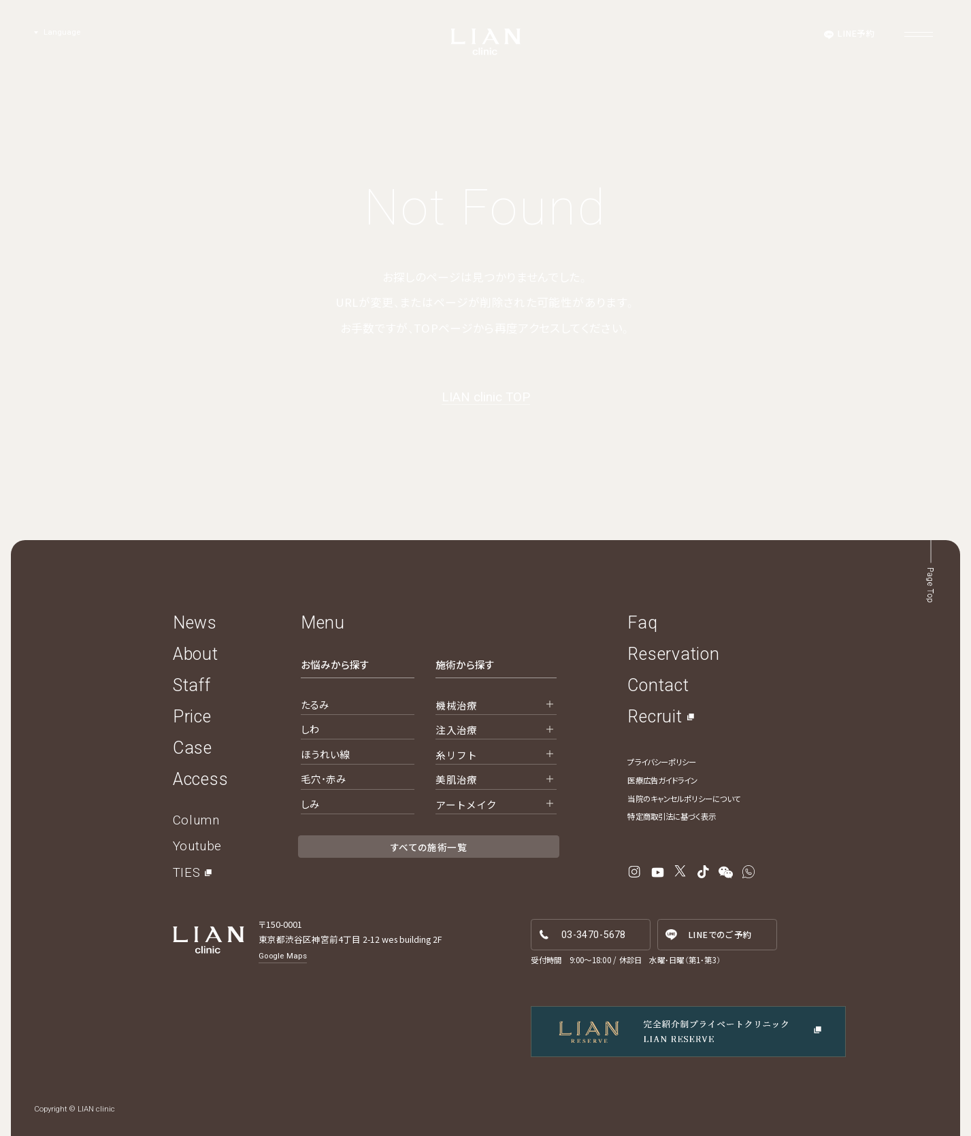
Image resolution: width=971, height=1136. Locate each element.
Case (192, 748)
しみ (310, 804)
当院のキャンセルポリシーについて (683, 798)
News (195, 623)
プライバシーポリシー (661, 761)
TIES (186, 872)
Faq (642, 623)
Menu (323, 623)
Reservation (673, 654)
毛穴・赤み (324, 778)
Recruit (654, 716)
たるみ (315, 704)
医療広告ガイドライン (662, 780)
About (195, 654)
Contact (658, 685)
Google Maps (283, 955)
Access (201, 779)
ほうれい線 (325, 754)
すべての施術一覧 (429, 847)
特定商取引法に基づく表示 (671, 816)
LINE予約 (856, 33)
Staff (192, 685)
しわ (310, 729)
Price (192, 716)
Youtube (197, 846)
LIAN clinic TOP (486, 397)
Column (196, 820)
